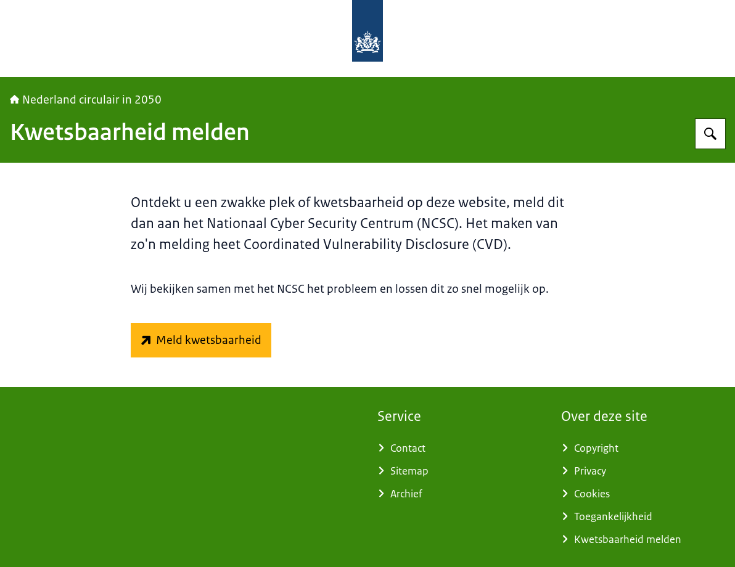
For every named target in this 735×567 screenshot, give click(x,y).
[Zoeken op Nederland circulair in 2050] (710, 134)
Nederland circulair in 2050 (86, 99)
